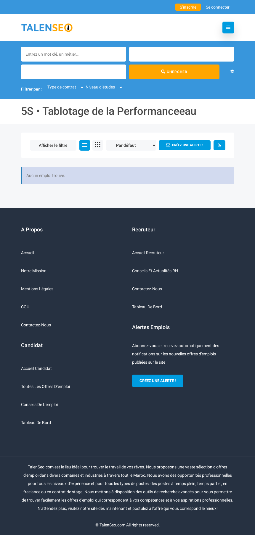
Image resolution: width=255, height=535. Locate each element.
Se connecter (218, 7)
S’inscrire (188, 7)
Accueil (27, 252)
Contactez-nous (36, 325)
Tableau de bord (36, 422)
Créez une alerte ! (184, 145)
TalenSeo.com (112, 525)
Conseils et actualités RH (155, 270)
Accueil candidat (36, 368)
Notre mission (33, 270)
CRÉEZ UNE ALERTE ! (157, 380)
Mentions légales (37, 288)
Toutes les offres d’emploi (45, 386)
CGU (25, 306)
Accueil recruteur (148, 252)
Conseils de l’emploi (39, 404)
